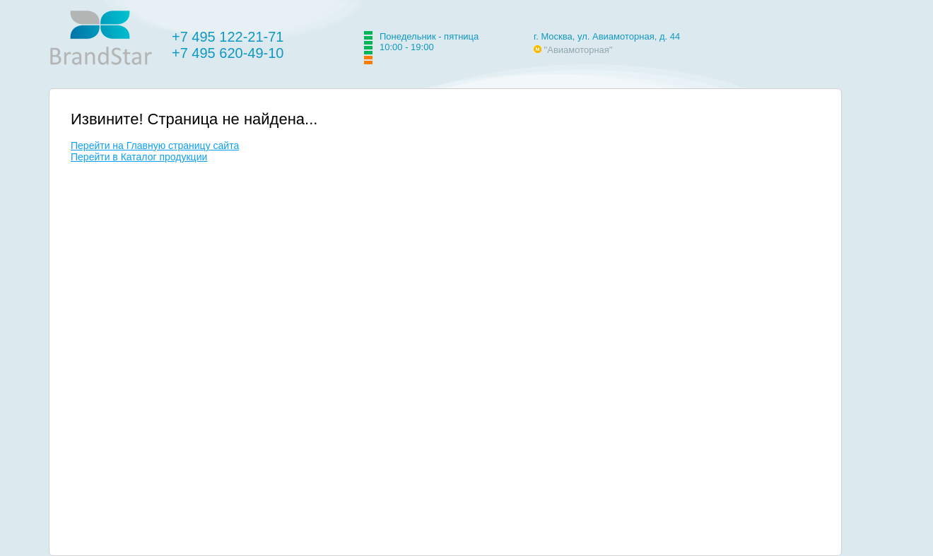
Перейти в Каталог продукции (139, 156)
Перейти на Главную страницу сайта (155, 145)
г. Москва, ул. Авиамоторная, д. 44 (607, 36)
